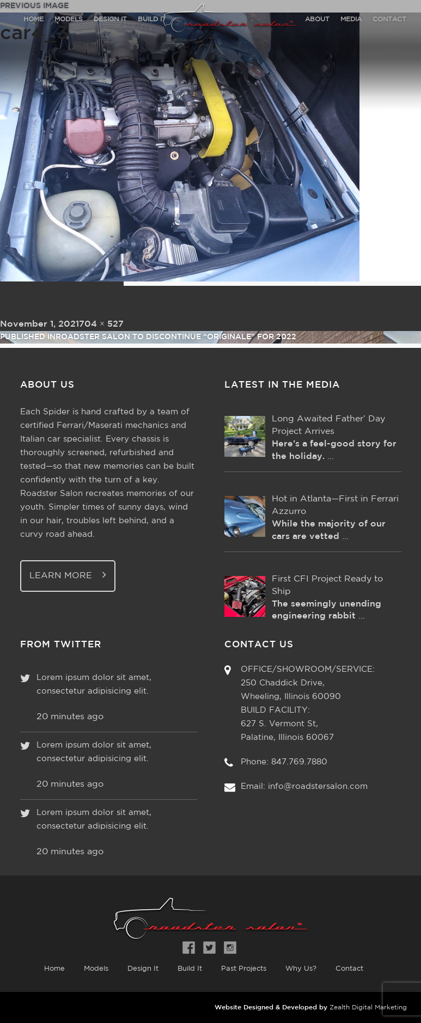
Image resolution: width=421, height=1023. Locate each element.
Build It (190, 969)
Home (54, 969)
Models (96, 969)
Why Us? (300, 969)
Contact (349, 969)
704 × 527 (101, 324)
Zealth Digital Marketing (368, 1007)
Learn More (67, 574)
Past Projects (243, 969)
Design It (142, 969)
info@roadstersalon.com (318, 786)
